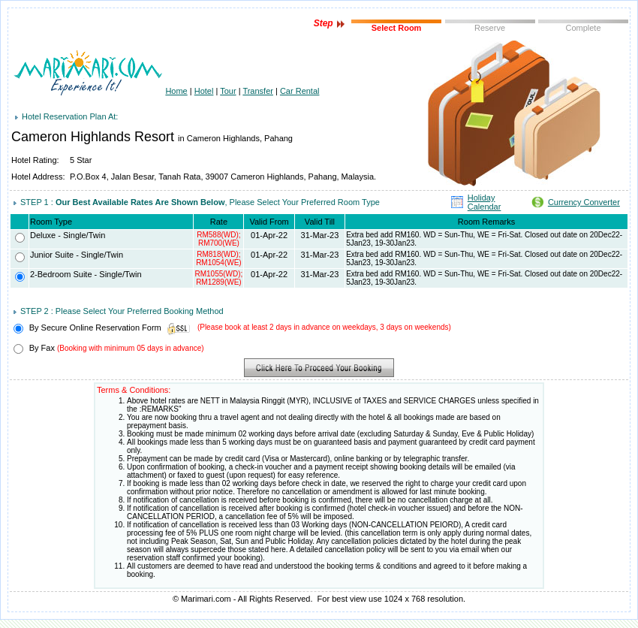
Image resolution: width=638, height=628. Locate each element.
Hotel (204, 90)
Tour (228, 90)
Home (176, 90)
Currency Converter (584, 202)
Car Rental (300, 90)
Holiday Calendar (484, 202)
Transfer (257, 90)
